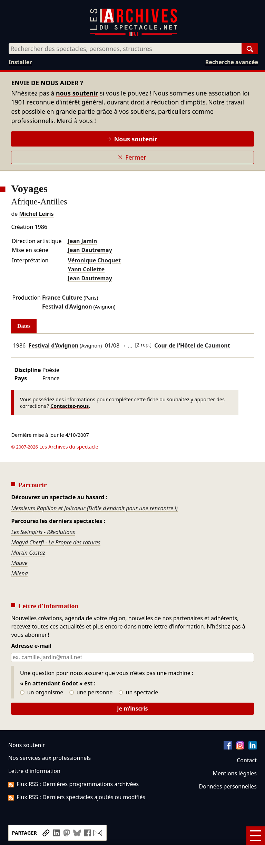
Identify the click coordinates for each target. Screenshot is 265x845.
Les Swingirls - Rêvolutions (43, 532)
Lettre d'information (34, 771)
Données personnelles (228, 786)
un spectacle (138, 693)
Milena (19, 573)
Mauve (19, 563)
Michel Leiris (36, 214)
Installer (20, 62)
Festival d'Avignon (67, 306)
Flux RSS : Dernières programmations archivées (73, 784)
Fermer (132, 157)
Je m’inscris (132, 708)
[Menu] (255, 835)
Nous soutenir (132, 139)
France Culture (62, 297)
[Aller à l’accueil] (133, 35)
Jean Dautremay (90, 250)
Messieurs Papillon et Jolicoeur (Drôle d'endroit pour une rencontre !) (94, 508)
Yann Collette (86, 269)
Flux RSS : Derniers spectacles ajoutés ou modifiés (76, 797)
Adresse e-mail (31, 646)
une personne (90, 693)
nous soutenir (77, 93)
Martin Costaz (28, 552)
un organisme (41, 693)
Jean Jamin (82, 241)
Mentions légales (235, 773)
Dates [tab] (23, 326)
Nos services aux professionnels (49, 758)
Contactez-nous (69, 406)
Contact (247, 760)
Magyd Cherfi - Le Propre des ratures (55, 542)
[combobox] (125, 48)
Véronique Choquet (94, 260)
